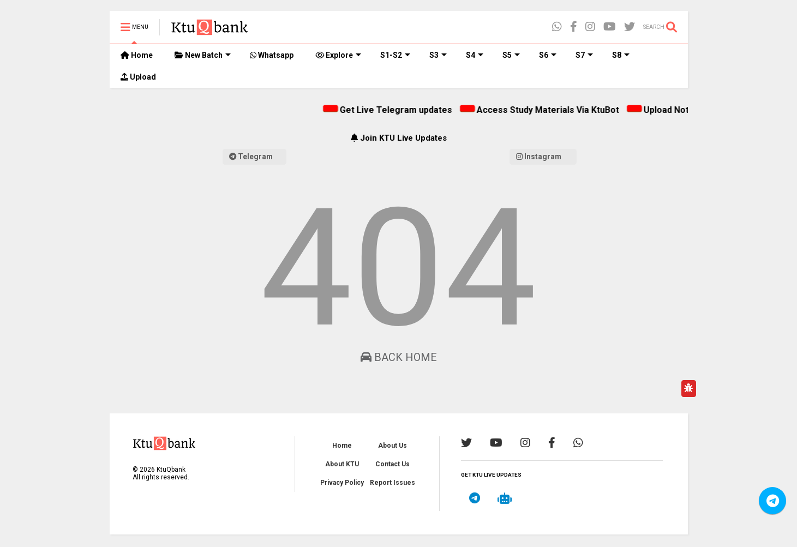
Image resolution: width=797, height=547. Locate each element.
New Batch (203, 55)
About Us (392, 445)
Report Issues (392, 482)
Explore (338, 55)
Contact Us (392, 464)
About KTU (342, 464)
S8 (621, 55)
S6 (547, 55)
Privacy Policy (342, 482)
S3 (438, 55)
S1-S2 (395, 55)
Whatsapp (271, 55)
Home (137, 55)
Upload (138, 77)
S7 (584, 55)
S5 (511, 55)
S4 (474, 55)
